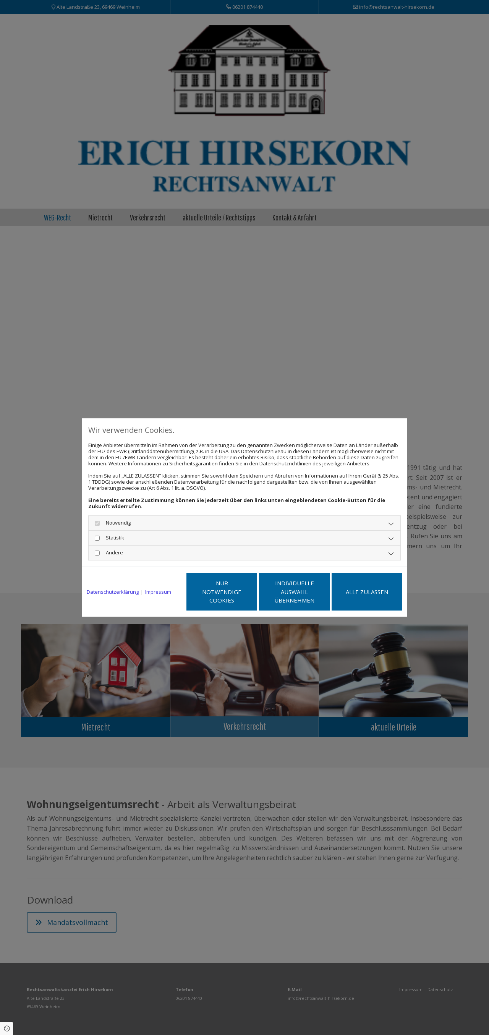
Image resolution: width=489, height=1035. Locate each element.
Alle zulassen (367, 592)
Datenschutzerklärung (113, 592)
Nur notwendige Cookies (221, 591)
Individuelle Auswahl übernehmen (294, 591)
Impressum (158, 592)
